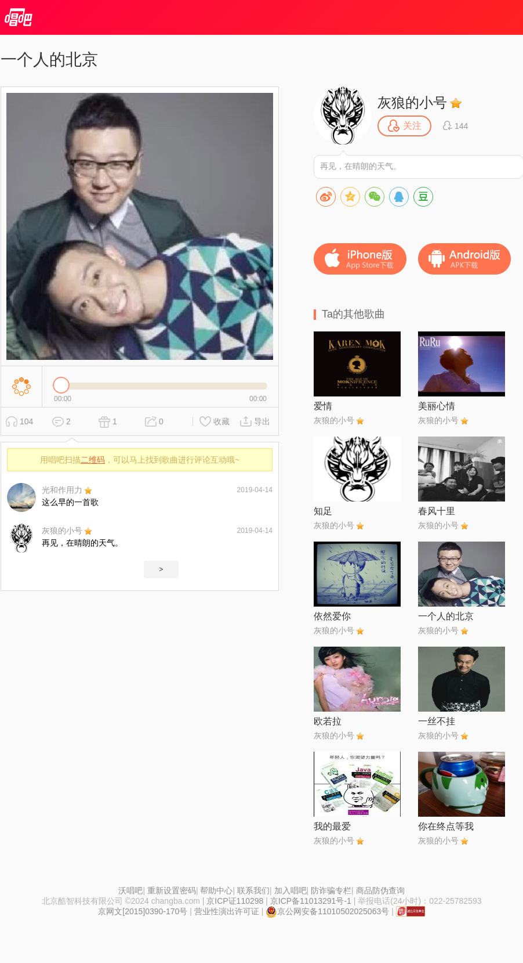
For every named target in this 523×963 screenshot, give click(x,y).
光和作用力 (62, 490)
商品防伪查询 (380, 890)
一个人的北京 (446, 616)
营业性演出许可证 (226, 911)
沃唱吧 (130, 890)
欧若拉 (328, 721)
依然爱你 (332, 616)
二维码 (93, 459)
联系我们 (253, 890)
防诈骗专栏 (331, 890)
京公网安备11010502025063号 (327, 911)
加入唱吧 (290, 890)
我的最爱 (332, 826)
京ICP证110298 (234, 901)
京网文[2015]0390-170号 (142, 911)
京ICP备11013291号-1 (310, 901)
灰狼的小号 (62, 530)
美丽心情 (436, 406)
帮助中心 (216, 890)
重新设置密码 (171, 890)
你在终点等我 (446, 826)
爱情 (323, 406)
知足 (323, 511)
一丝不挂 (436, 721)
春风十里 (436, 511)
